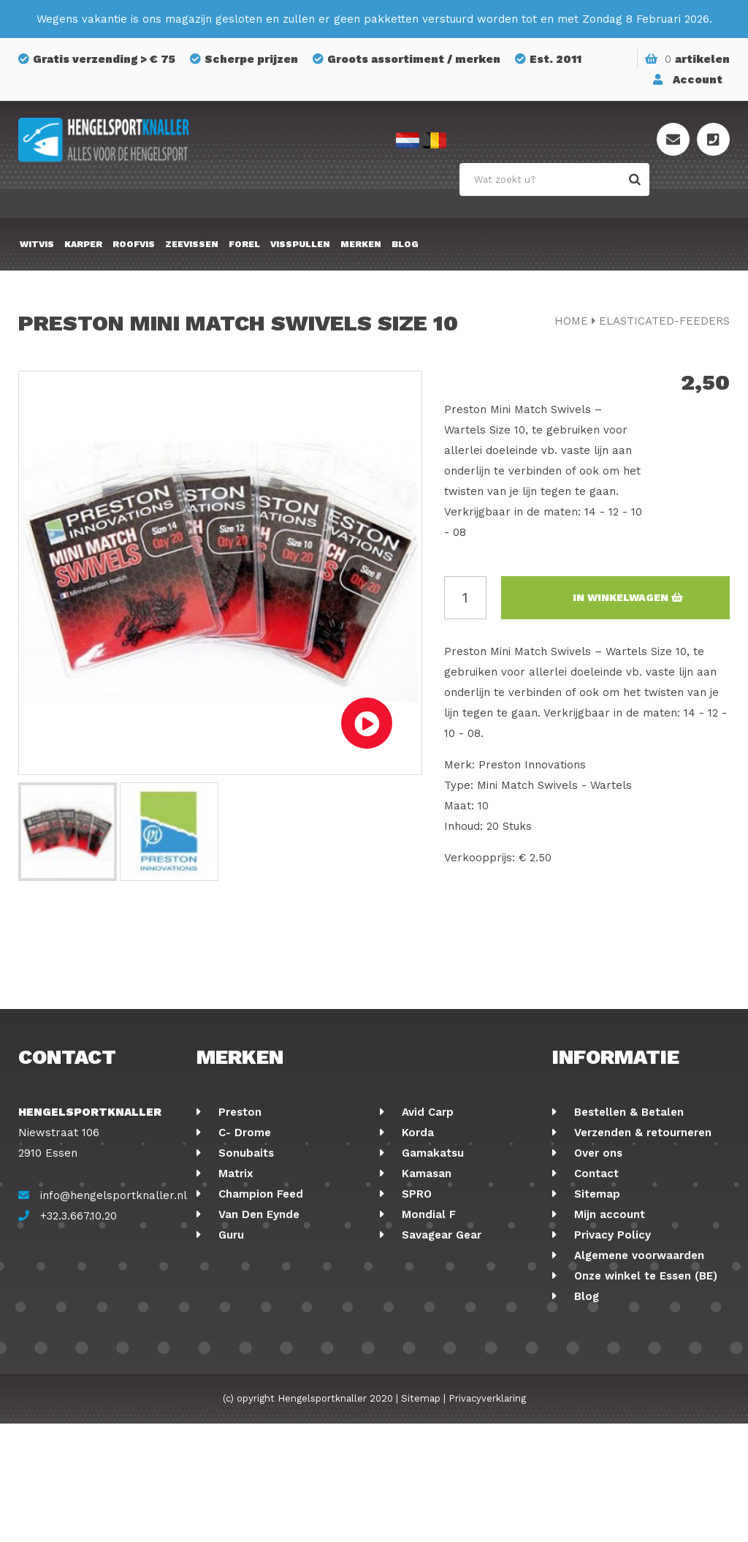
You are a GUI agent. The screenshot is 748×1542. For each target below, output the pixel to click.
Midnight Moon (441, 1337)
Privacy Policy (610, 1234)
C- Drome (243, 1132)
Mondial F (427, 1214)
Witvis (37, 244)
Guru (229, 1234)
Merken (360, 244)
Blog (405, 244)
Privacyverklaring (487, 1516)
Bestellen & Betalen (627, 1112)
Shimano (240, 1255)
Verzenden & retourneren (640, 1132)
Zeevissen (191, 244)
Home (571, 321)
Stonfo (236, 1337)
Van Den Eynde (257, 1214)
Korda (416, 1132)
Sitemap (595, 1194)
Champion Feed (259, 1194)
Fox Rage (242, 1275)
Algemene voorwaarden (637, 1255)
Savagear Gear (439, 1234)
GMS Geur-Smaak (447, 1255)
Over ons (596, 1153)
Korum (234, 1357)
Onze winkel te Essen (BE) (643, 1275)
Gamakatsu (431, 1153)
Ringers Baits (252, 1296)
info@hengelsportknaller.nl (113, 1195)
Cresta (234, 1316)
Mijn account (607, 1214)
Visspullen (300, 244)
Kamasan (424, 1173)
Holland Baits (437, 1275)
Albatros (423, 1316)
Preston (238, 1112)
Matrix (234, 1173)
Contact (594, 1173)
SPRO (415, 1194)
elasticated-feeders (664, 321)
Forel (244, 244)
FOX (410, 1296)
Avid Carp (426, 1112)
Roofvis (133, 244)
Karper (83, 244)
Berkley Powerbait (450, 1357)
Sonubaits (244, 1153)
